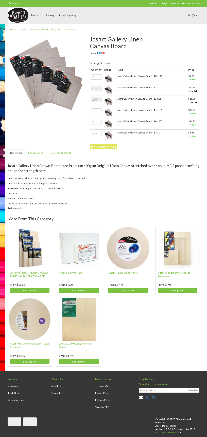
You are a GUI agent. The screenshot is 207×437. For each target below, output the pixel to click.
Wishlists (155, 3)
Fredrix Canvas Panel (71, 272)
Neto (179, 432)
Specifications (35, 152)
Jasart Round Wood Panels (123, 272)
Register (175, 3)
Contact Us (57, 392)
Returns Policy (102, 400)
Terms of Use (102, 385)
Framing (50, 15)
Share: (98, 53)
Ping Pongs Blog (67, 15)
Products (36, 15)
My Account (14, 385)
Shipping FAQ (102, 407)
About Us (56, 385)
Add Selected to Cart (103, 146)
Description (16, 152)
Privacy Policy (102, 392)
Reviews (60, 152)
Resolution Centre (17, 400)
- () (192, 15)
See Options (29, 290)
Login (165, 3)
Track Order (14, 392)
